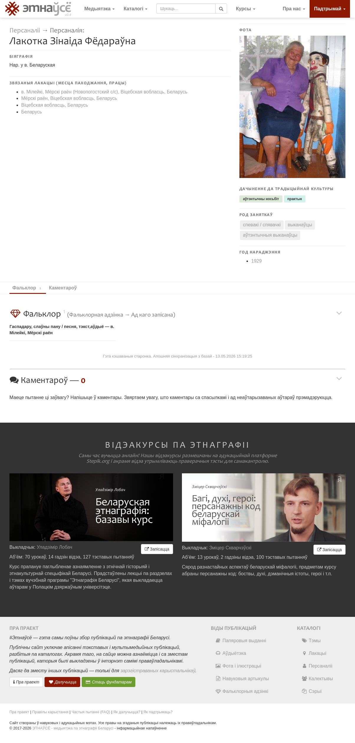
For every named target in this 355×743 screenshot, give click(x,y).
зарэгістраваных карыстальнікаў (158, 670)
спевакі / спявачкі (262, 224)
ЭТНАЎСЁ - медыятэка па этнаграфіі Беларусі (73, 728)
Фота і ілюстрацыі (238, 665)
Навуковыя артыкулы (242, 678)
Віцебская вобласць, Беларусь (54, 105)
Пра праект (26, 682)
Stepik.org (97, 461)
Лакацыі (313, 653)
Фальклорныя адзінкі (241, 691)
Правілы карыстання (50, 712)
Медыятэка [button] (99, 8)
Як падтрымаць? (157, 712)
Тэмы (311, 640)
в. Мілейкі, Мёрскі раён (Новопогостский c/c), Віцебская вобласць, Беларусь (104, 91)
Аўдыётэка (230, 653)
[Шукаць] (221, 9)
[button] (245, 9)
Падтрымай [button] (330, 8)
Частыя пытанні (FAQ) (91, 712)
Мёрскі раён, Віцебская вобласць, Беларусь (69, 98)
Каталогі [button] (135, 8)
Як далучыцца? (126, 712)
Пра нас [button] (294, 8)
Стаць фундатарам (109, 682)
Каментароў (65, 287)
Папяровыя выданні (240, 640)
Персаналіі (24, 30)
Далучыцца (62, 682)
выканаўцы (300, 224)
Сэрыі (311, 691)
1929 (256, 260)
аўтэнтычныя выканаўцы (270, 235)
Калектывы (317, 678)
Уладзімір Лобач (55, 547)
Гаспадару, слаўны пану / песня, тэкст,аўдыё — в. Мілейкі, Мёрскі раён (61, 329)
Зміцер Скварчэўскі (230, 547)
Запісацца (157, 549)
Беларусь (31, 111)
